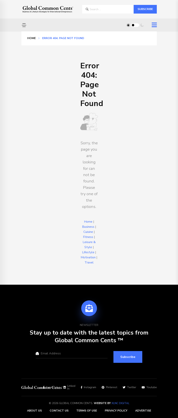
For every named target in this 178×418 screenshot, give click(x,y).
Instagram (88, 387)
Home (31, 38)
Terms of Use (86, 411)
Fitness (88, 237)
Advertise (143, 411)
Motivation (88, 257)
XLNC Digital (120, 403)
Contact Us (59, 411)
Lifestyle (88, 252)
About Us (34, 411)
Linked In (69, 387)
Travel (89, 262)
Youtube (149, 387)
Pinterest (109, 387)
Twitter (129, 387)
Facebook (50, 387)
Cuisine (88, 232)
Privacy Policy (116, 411)
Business (88, 227)
